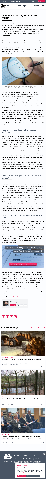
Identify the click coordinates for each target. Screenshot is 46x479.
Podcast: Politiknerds (37, 461)
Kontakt (24, 459)
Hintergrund (18, 5)
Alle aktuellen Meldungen (38, 327)
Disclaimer (15, 459)
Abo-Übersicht (26, 462)
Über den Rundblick (27, 458)
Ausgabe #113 (16, 296)
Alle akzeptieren (21, 475)
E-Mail (13, 305)
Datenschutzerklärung (21, 472)
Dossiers (43, 5)
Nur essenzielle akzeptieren (33, 475)
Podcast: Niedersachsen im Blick (36, 458)
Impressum (15, 458)
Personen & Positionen (25, 5)
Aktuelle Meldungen (8, 5)
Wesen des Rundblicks (27, 461)
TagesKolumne (37, 5)
